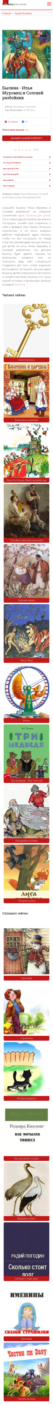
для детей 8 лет (11, 168)
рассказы (14, 4)
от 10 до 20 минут (12, 162)
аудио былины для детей (34, 215)
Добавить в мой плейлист (27, 138)
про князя (8, 180)
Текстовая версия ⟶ (15, 129)
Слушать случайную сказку (18, 157)
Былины (20, 284)
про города (8, 185)
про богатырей (11, 174)
